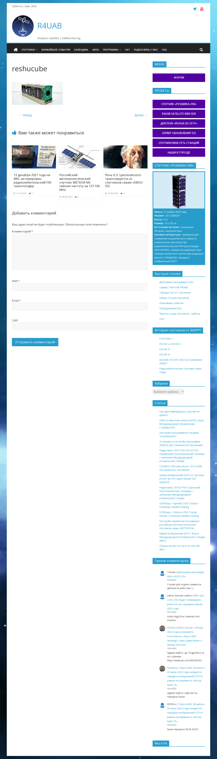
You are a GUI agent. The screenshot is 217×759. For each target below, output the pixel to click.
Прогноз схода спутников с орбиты (179, 313)
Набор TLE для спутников (174, 297)
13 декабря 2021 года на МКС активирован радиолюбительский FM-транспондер (33, 180)
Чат (127, 49)
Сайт (15, 320)
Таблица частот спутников (175, 292)
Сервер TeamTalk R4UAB (173, 287)
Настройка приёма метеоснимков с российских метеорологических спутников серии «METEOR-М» (179, 524)
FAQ (164, 49)
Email (16, 300)
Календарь (81, 49)
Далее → (140, 115)
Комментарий (22, 231)
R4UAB (49, 25)
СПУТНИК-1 (166, 338)
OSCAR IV (164, 354)
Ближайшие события (56, 49)
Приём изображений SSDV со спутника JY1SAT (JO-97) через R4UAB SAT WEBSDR (181, 478)
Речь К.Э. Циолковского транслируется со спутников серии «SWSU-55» (124, 180)
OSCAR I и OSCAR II (170, 344)
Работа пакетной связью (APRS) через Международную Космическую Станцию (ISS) (181, 424)
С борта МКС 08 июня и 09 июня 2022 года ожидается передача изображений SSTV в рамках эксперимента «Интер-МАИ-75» (186, 676)
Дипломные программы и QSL (176, 282)
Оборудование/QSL (170, 308)
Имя (16, 281)
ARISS (95, 49)
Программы (110, 49)
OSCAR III (164, 349)
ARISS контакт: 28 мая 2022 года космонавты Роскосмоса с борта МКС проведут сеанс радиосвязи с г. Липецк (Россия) (185, 636)
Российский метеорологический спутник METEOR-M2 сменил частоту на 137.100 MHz (79, 182)
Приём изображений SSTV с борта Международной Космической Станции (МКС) (182, 537)
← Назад (25, 115)
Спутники (28, 49)
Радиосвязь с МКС (146, 49)
